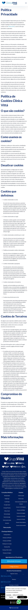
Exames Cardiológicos (21, 507)
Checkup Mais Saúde (6, 550)
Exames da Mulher (21, 510)
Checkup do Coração (7, 543)
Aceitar (22, 597)
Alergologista (7, 495)
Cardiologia (7, 501)
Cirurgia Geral (7, 504)
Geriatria (7, 523)
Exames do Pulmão (21, 519)
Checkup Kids (7, 546)
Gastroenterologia (7, 520)
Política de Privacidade (18, 594)
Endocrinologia (7, 517)
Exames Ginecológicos (21, 522)
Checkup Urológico (7, 553)
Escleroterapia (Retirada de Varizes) (21, 503)
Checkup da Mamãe (7, 537)
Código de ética (14, 566)
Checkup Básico (7, 534)
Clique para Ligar (14, 607)
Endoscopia (21, 498)
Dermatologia (7, 514)
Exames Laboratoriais (21, 525)
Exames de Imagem (21, 513)
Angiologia (7, 498)
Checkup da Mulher (7, 540)
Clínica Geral (7, 511)
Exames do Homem (21, 516)
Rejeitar (11, 597)
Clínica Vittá (11, 26)
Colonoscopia (21, 495)
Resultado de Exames (14, 561)
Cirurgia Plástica (7, 507)
